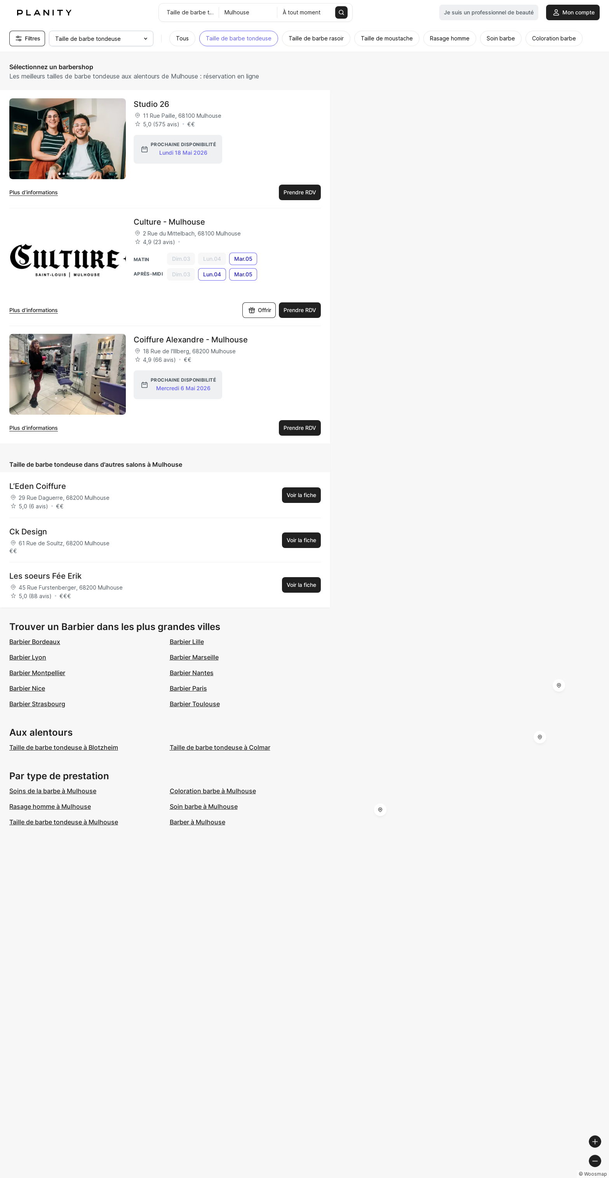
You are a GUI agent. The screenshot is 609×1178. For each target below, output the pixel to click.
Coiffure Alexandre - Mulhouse (191, 339)
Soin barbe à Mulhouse (204, 806)
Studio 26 (151, 104)
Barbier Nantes (192, 673)
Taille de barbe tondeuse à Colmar (220, 747)
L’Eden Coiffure (37, 486)
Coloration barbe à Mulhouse (213, 791)
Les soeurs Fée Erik (45, 576)
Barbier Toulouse (195, 704)
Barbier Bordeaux (34, 642)
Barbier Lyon (27, 657)
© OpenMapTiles (502, 1174)
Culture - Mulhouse (169, 222)
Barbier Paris (188, 688)
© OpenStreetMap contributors (566, 1174)
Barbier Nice (27, 688)
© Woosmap (463, 1174)
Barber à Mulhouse (197, 822)
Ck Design (28, 531)
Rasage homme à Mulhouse (50, 806)
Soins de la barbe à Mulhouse (52, 791)
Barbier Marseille (194, 657)
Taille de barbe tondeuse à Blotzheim (63, 747)
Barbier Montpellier (37, 673)
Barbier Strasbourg (37, 704)
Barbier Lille (187, 642)
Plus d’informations (33, 192)
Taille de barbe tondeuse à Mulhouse (63, 822)
